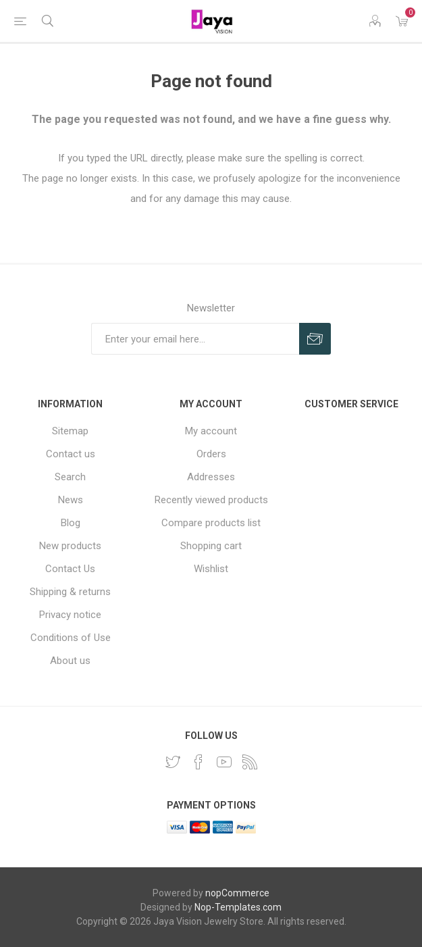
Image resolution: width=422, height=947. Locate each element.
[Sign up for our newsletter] (195, 339)
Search (70, 477)
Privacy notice (70, 615)
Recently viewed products (211, 500)
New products (70, 546)
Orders (211, 454)
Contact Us (70, 569)
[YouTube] (224, 762)
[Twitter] (173, 762)
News (70, 500)
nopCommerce (237, 893)
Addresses (211, 477)
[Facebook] (198, 762)
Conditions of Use (70, 638)
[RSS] (250, 762)
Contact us (70, 454)
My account (211, 431)
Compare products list (211, 523)
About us (70, 661)
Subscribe (315, 339)
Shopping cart (211, 546)
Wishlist (211, 569)
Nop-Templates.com (238, 907)
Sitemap (70, 431)
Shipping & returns (70, 592)
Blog (70, 523)
